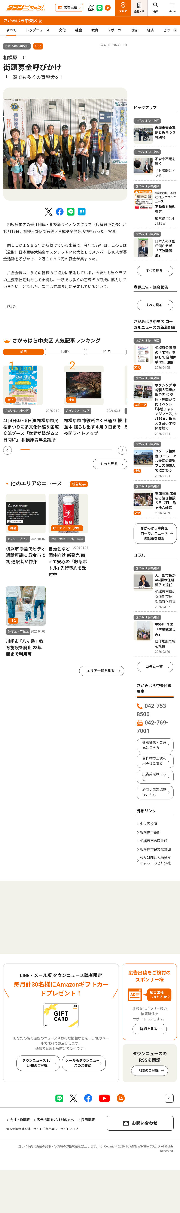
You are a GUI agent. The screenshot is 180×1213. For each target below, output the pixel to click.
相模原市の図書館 (153, 841)
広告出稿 (70, 8)
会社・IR (139, 11)
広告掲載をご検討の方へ (55, 1120)
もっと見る (109, 464)
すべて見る (154, 271)
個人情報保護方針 (18, 1129)
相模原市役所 (150, 832)
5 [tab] (61, 449)
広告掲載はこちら (154, 776)
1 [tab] (25, 449)
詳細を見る (148, 1029)
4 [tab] (52, 449)
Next (122, 450)
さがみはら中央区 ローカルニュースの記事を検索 (154, 533)
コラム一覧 (154, 667)
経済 (150, 30)
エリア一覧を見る (100, 671)
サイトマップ (69, 1129)
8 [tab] (89, 449)
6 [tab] (70, 449)
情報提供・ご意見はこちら (154, 745)
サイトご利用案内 (45, 1129)
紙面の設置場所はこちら (154, 792)
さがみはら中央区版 (22, 20)
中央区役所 (148, 824)
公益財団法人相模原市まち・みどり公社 (155, 860)
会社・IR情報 (20, 1120)
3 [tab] (43, 449)
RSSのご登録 (148, 1071)
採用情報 (88, 1120)
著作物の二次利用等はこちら (154, 760)
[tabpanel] (65, 144)
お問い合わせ (145, 1123)
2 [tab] (34, 449)
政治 (134, 30)
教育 (94, 30)
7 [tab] (80, 449)
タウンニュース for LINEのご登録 (37, 1063)
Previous (7, 450)
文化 (62, 30)
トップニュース (37, 30)
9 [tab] (98, 449)
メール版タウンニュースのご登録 (82, 1063)
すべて (11, 30)
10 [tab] (107, 449)
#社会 (11, 307)
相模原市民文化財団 (155, 849)
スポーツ (114, 30)
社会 (78, 30)
